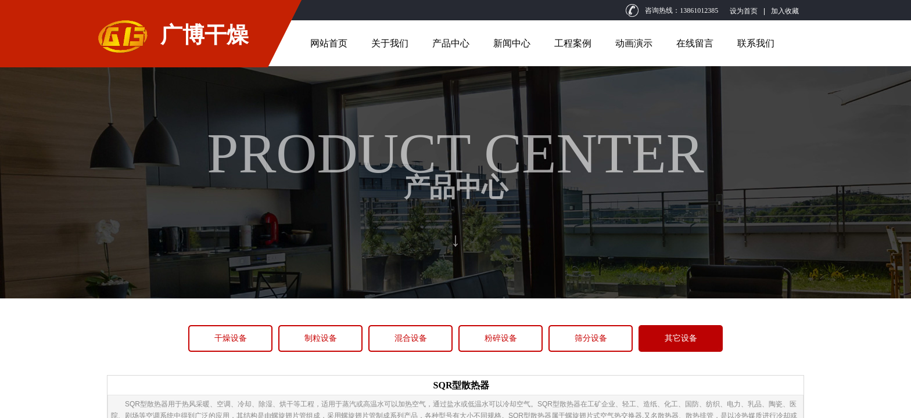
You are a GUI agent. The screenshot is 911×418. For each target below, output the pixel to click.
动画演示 (633, 43)
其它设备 (681, 338)
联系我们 (755, 43)
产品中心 (450, 43)
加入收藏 (785, 11)
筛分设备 (591, 338)
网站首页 (328, 43)
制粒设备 (320, 338)
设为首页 (744, 11)
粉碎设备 (501, 338)
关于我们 (389, 43)
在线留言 (694, 43)
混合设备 (410, 338)
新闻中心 (511, 43)
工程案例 (572, 43)
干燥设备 (230, 338)
